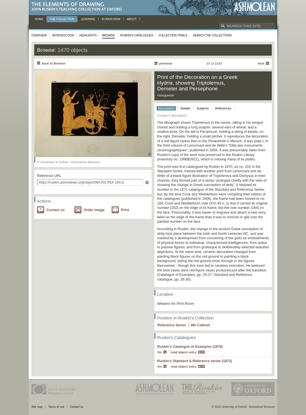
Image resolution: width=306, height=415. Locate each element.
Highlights (88, 35)
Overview (39, 35)
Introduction (63, 35)
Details (185, 108)
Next (261, 63)
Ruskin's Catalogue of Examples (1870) (190, 346)
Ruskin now (111, 19)
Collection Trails (173, 35)
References (223, 108)
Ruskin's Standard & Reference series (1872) (194, 361)
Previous (165, 63)
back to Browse (53, 63)
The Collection (62, 19)
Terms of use (56, 406)
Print (125, 210)
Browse (108, 35)
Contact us (55, 210)
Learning (88, 19)
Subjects (203, 108)
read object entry (183, 352)
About (131, 19)
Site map (37, 406)
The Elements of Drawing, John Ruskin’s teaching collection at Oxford (78, 6)
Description (166, 108)
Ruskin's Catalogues (136, 35)
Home (39, 19)
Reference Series (171, 325)
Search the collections (212, 35)
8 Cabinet (200, 325)
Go (159, 352)
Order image (94, 210)
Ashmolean (254, 6)
